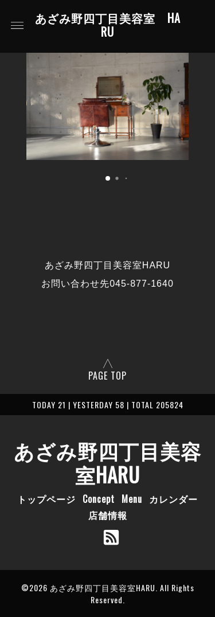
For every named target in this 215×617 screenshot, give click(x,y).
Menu (132, 499)
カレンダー (173, 499)
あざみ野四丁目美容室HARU (107, 462)
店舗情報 (107, 515)
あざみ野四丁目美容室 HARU (108, 25)
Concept (99, 499)
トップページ (46, 499)
